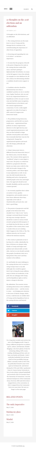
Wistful (10, 419)
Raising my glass (14, 411)
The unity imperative (15, 404)
